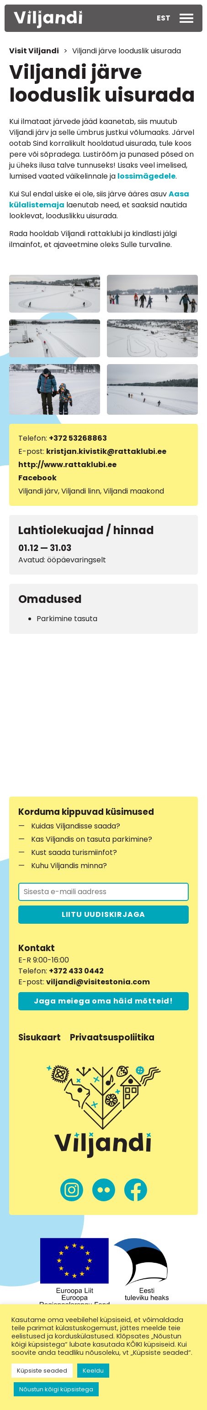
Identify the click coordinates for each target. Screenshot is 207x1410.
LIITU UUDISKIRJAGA (103, 914)
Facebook (37, 478)
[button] (163, 18)
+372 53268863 (78, 438)
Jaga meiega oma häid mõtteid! (103, 1001)
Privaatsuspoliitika (112, 1037)
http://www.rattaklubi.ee (67, 464)
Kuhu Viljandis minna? (69, 865)
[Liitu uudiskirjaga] (103, 892)
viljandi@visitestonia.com (98, 982)
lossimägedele (146, 176)
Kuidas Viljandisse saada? (75, 826)
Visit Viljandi (34, 51)
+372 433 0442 (76, 971)
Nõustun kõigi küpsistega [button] (56, 1389)
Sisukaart (39, 1037)
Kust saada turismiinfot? (74, 852)
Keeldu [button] (93, 1370)
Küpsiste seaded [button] (42, 1370)
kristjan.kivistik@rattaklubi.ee (106, 451)
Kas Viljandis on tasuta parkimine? (91, 839)
